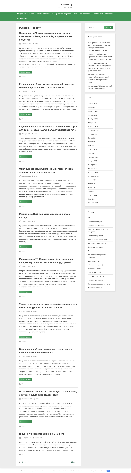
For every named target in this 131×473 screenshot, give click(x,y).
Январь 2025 (92, 161)
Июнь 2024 (92, 187)
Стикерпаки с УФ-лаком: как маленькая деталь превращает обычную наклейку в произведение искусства (45, 36)
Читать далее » (26, 72)
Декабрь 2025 (93, 119)
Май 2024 (91, 191)
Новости (24, 76)
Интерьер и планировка (97, 243)
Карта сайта (22, 18)
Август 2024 (92, 180)
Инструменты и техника (103, 14)
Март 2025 (91, 153)
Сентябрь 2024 (93, 176)
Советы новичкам (94, 272)
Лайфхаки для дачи (82, 14)
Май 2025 (91, 145)
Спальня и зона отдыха (96, 276)
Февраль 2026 (93, 111)
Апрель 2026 (92, 104)
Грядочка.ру (65, 4)
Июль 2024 (92, 184)
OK (108, 470)
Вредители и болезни (25, 14)
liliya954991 (38, 438)
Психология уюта (94, 261)
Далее (73, 462)
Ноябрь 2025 (92, 123)
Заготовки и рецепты (96, 236)
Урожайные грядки (63, 14)
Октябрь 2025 (93, 126)
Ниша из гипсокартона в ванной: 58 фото (41, 434)
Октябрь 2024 (93, 172)
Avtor (36, 43)
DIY (89, 218)
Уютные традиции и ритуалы (99, 284)
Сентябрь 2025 (93, 130)
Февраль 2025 (93, 157)
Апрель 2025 (92, 149)
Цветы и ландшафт (45, 14)
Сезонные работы (94, 269)
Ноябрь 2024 (92, 168)
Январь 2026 (92, 115)
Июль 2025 (92, 138)
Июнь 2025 (92, 142)
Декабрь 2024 (93, 165)
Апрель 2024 (92, 195)
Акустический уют (95, 222)
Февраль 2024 (93, 203)
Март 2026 (91, 107)
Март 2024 (91, 199)
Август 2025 (92, 134)
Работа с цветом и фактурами (99, 265)
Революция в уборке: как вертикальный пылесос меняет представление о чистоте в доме (100, 56)
